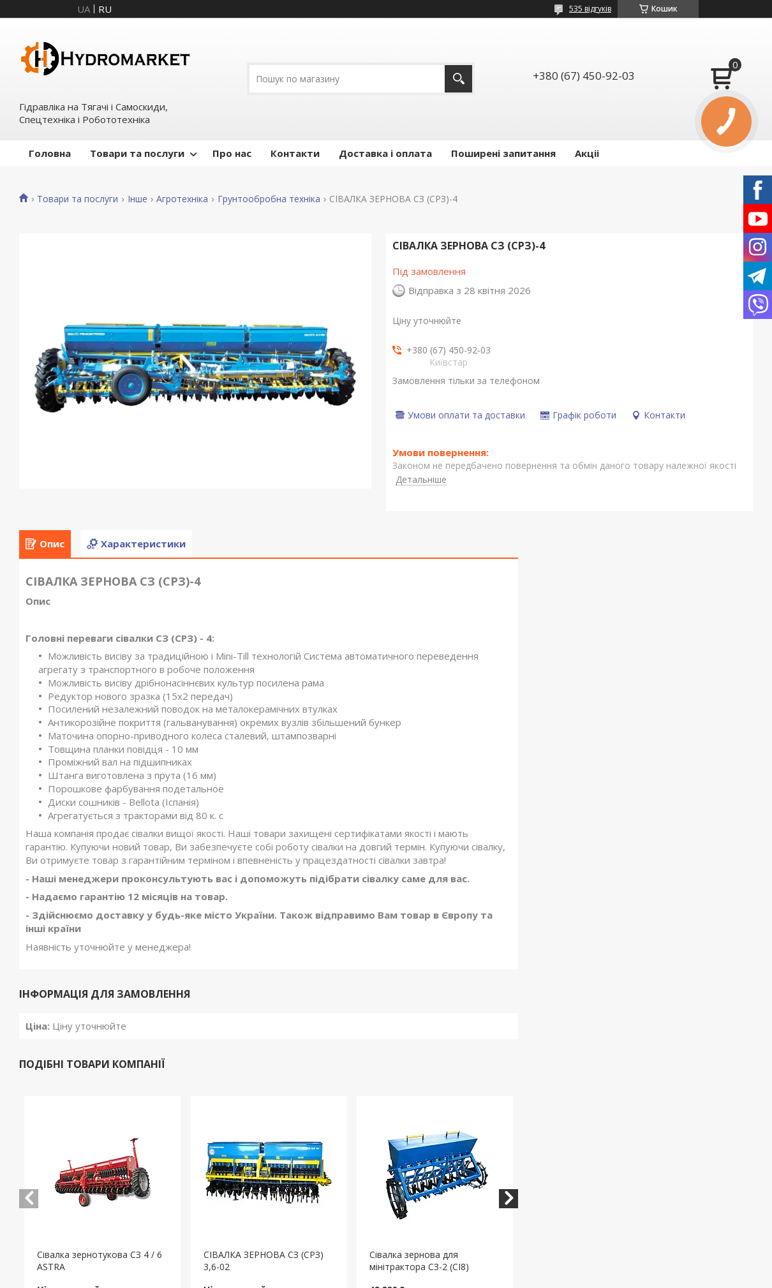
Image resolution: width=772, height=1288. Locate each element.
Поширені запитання (503, 153)
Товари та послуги (137, 153)
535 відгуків (590, 8)
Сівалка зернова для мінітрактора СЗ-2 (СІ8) (419, 1260)
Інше (137, 199)
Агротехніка (182, 199)
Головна (50, 153)
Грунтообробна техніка (269, 199)
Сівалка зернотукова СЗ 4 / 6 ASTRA (99, 1260)
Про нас (231, 153)
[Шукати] (458, 79)
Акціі (587, 153)
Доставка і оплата (385, 153)
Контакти (295, 153)
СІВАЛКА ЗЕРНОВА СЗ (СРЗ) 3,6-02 (263, 1260)
